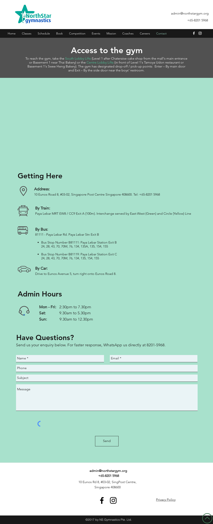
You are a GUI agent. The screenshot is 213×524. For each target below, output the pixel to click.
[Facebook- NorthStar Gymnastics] (101, 500)
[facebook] (194, 33)
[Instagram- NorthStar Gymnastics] (200, 33)
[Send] (107, 441)
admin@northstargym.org (190, 13)
